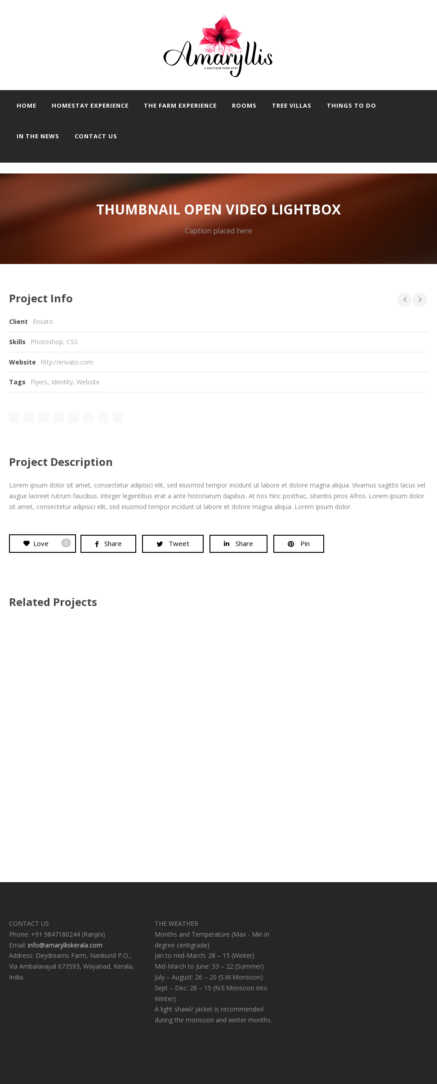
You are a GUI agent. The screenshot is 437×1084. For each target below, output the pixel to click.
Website (88, 382)
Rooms (244, 105)
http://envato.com (67, 362)
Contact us (96, 136)
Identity (62, 382)
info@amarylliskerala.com (65, 945)
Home (26, 105)
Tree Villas (292, 105)
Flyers (39, 382)
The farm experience (180, 105)
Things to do (351, 105)
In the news (38, 136)
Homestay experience (90, 105)
